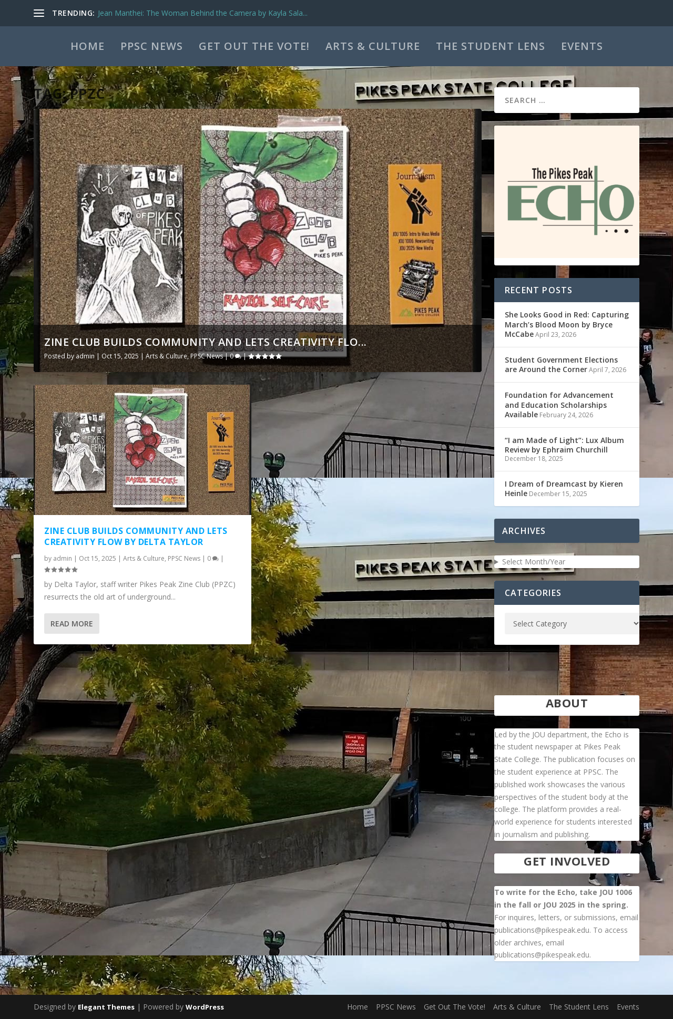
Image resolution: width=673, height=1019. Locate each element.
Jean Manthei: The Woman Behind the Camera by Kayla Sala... (203, 13)
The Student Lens (490, 46)
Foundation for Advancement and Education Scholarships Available (559, 404)
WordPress (205, 1007)
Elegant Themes (106, 1007)
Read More (71, 624)
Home (87, 46)
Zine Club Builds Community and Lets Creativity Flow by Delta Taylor (136, 536)
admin (85, 356)
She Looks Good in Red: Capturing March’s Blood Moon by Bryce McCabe (567, 324)
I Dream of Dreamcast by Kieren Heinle (564, 488)
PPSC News (151, 46)
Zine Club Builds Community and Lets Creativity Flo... (205, 342)
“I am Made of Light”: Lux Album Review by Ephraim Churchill (564, 445)
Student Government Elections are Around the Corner (561, 364)
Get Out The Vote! (254, 46)
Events (582, 46)
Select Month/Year (533, 562)
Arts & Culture (372, 46)
